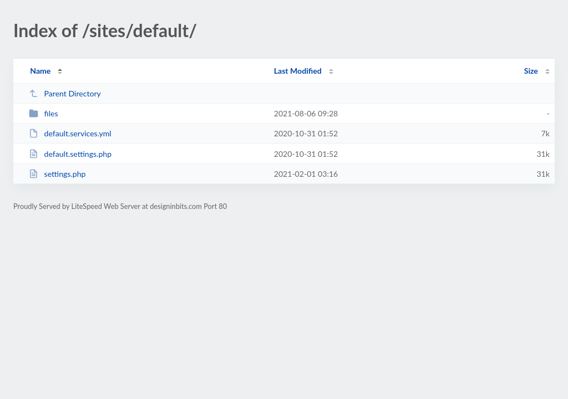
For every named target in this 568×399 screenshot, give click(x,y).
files (43, 113)
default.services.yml (70, 133)
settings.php (57, 173)
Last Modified (298, 70)
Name (40, 70)
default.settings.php (70, 153)
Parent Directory (65, 93)
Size (531, 70)
